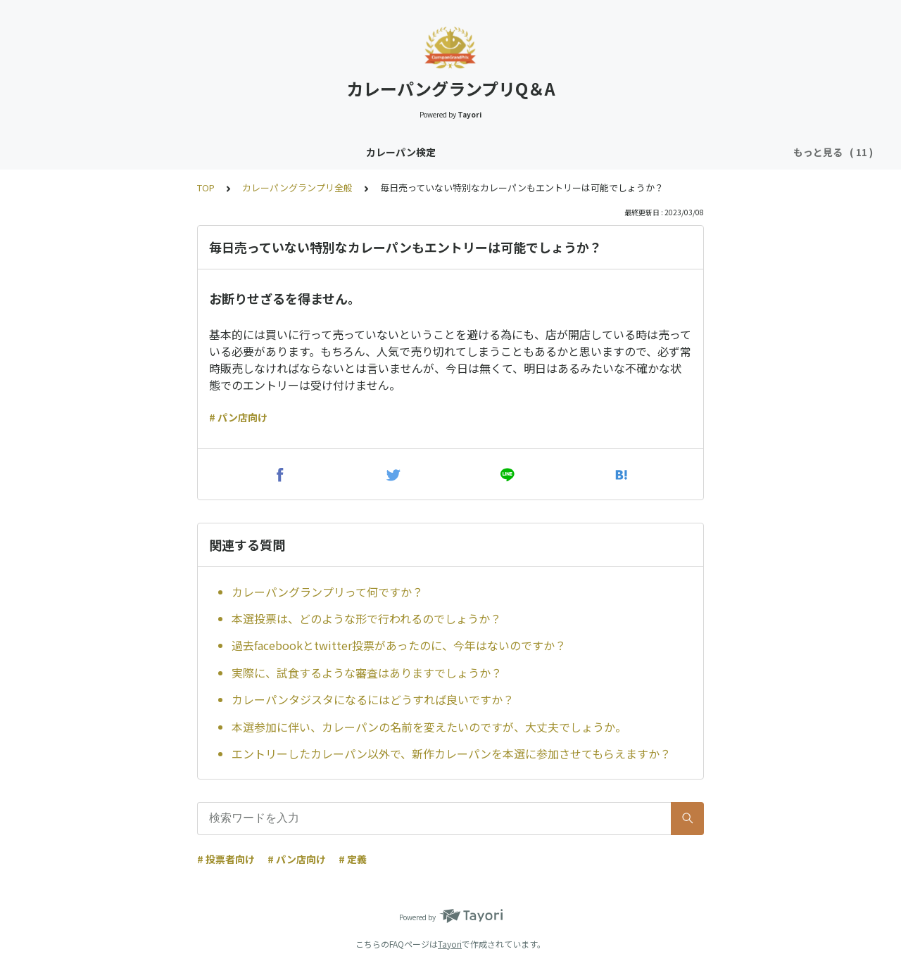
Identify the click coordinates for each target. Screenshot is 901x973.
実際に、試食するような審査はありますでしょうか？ (367, 672)
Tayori (450, 944)
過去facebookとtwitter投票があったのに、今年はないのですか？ (399, 645)
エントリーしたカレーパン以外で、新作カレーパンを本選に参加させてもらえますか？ (451, 753)
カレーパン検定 (140, 152)
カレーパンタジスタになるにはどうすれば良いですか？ (373, 699)
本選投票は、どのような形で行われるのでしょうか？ (366, 618)
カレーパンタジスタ (239, 152)
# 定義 (353, 859)
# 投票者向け (226, 859)
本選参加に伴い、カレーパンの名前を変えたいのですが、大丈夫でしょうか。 (429, 726)
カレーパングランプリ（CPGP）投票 (525, 152)
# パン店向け (238, 417)
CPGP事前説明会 (664, 152)
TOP (206, 187)
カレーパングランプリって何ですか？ (327, 591)
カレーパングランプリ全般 (363, 152)
